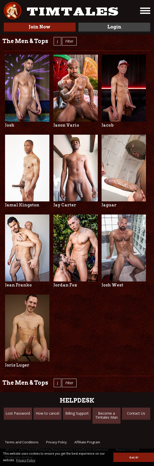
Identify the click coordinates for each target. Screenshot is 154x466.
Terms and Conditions (22, 442)
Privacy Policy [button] (25, 460)
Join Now (39, 26)
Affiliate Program (87, 442)
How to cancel (47, 413)
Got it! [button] (133, 457)
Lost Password (18, 413)
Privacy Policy (56, 442)
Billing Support (77, 413)
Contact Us (136, 413)
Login (114, 26)
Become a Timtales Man (106, 415)
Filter (69, 41)
